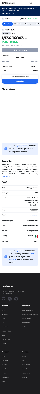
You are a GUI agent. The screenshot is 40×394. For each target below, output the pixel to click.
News (3, 381)
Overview (7, 24)
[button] (37, 11)
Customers (5, 360)
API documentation (27, 310)
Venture (12, 260)
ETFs (3, 322)
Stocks (3, 310)
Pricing (4, 343)
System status (26, 322)
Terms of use (25, 369)
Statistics (17, 24)
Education (4, 364)
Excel (3, 335)
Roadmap (24, 327)
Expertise (4, 369)
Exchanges (5, 327)
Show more (5, 176)
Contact (24, 360)
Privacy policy (26, 364)
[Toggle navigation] (35, 2)
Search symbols (6, 331)
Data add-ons (7, 13)
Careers (4, 373)
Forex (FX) (5, 314)
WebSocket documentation (30, 314)
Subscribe (20, 81)
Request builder (26, 318)
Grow (32, 254)
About (3, 356)
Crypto (3, 318)
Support (24, 356)
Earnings (28, 24)
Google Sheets (6, 339)
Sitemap (24, 377)
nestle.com (34, 215)
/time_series (22, 146)
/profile (20, 251)
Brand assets (5, 377)
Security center (26, 373)
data (8, 2)
